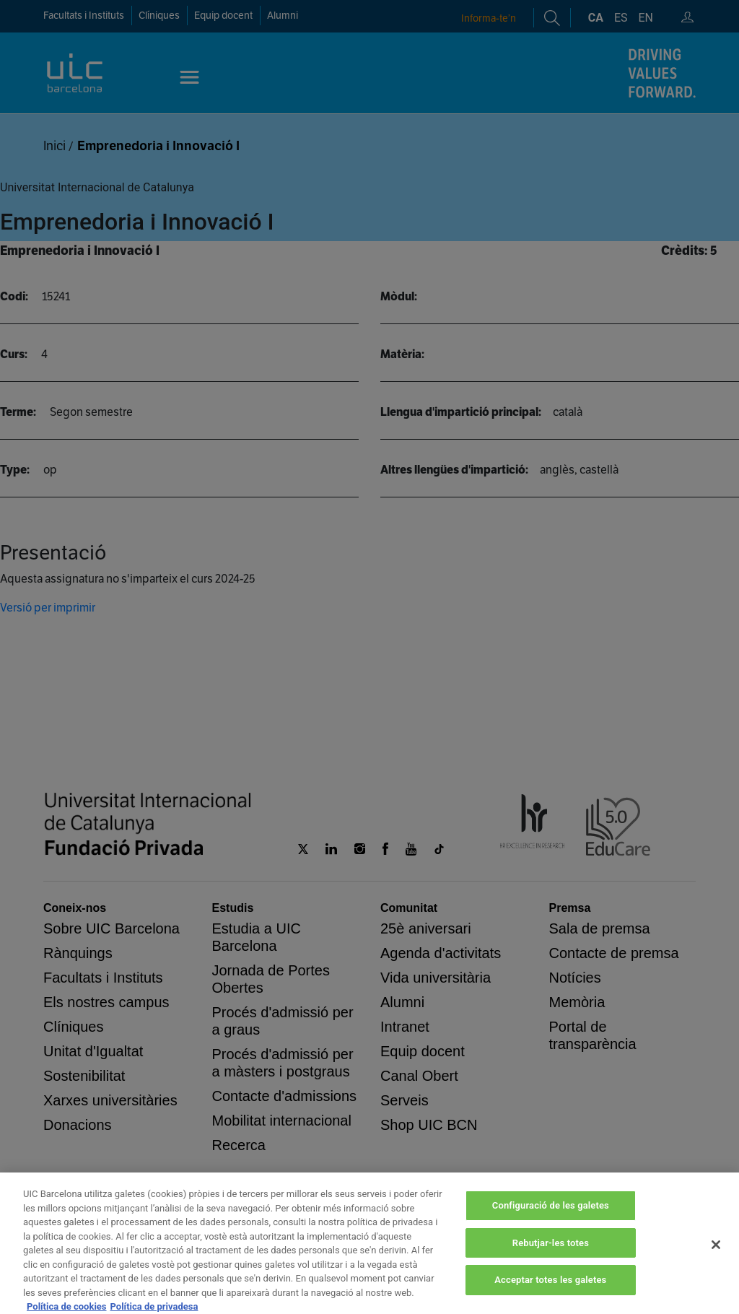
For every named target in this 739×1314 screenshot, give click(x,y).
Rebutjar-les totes (550, 1263)
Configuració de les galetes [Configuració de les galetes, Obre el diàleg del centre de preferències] (550, 1226)
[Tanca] (716, 1266)
